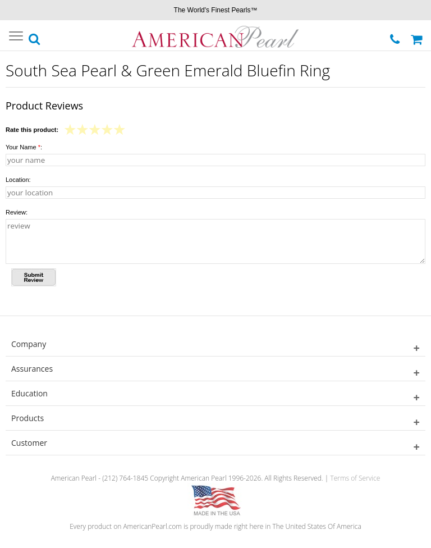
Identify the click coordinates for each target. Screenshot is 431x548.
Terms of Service (355, 478)
